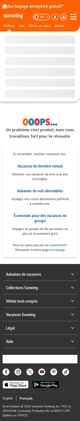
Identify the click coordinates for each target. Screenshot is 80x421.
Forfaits (9, 26)
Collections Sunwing (40, 287)
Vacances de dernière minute (40, 165)
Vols (22, 26)
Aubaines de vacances (40, 274)
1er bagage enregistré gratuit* (33, 6)
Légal (40, 327)
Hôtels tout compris (40, 300)
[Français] (41, 17)
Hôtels (59, 26)
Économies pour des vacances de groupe (40, 218)
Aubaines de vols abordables (40, 190)
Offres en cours (39, 26)
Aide (40, 341)
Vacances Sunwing (40, 314)
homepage (57, 250)
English (8, 398)
